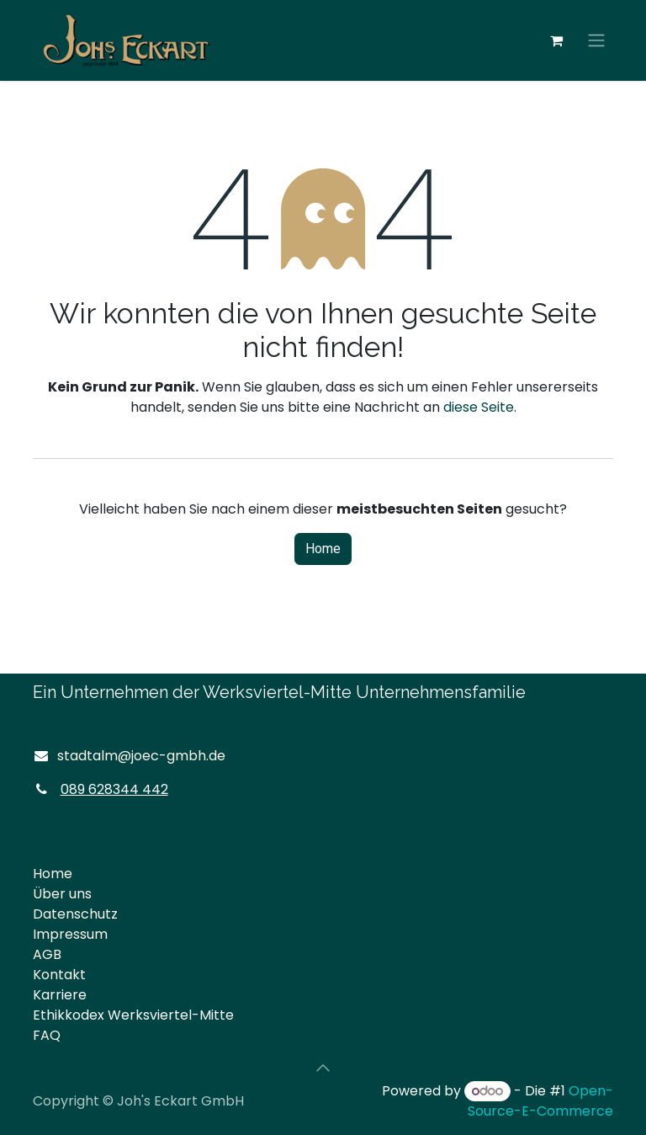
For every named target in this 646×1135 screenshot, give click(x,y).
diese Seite (478, 407)
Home (323, 549)
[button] (323, 1067)
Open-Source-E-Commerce (540, 1101)
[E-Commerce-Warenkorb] (556, 40)
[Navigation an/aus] (596, 41)
